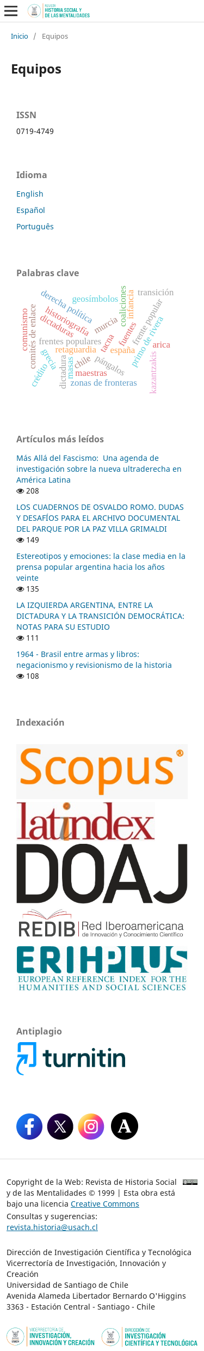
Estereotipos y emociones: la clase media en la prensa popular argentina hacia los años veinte (101, 567)
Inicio (19, 36)
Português (35, 226)
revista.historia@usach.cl (52, 1227)
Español (30, 210)
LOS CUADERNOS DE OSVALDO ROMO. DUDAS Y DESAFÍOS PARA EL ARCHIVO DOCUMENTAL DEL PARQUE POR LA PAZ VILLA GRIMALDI (100, 518)
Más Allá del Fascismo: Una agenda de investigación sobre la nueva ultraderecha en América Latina (99, 469)
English (30, 193)
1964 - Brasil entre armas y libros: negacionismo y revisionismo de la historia (94, 659)
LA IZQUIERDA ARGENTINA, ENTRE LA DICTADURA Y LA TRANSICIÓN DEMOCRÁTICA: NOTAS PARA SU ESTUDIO (100, 616)
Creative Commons (105, 1203)
